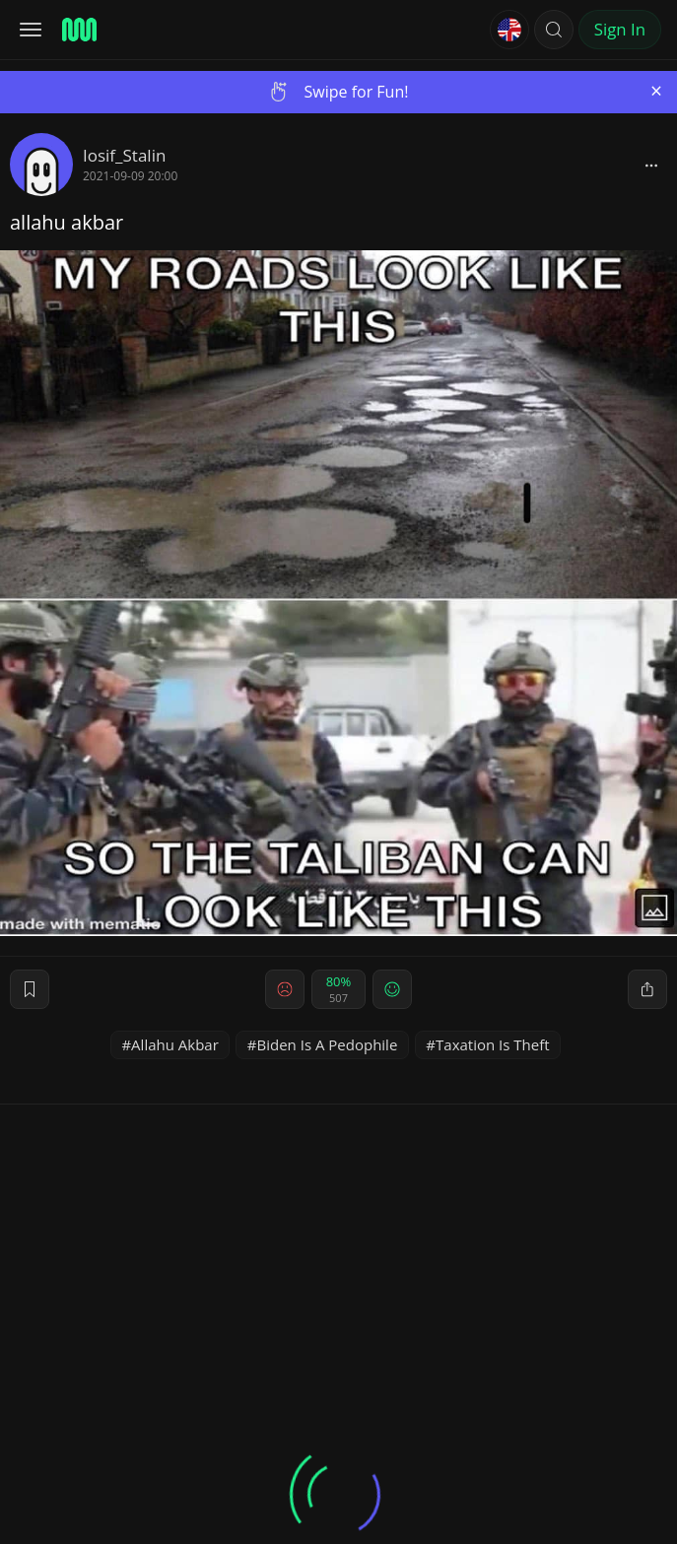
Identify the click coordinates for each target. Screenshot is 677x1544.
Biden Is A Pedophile (327, 1044)
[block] (651, 164)
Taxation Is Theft (493, 1044)
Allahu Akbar (175, 1044)
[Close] (656, 91)
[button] (554, 29)
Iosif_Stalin (124, 155)
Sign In (619, 29)
